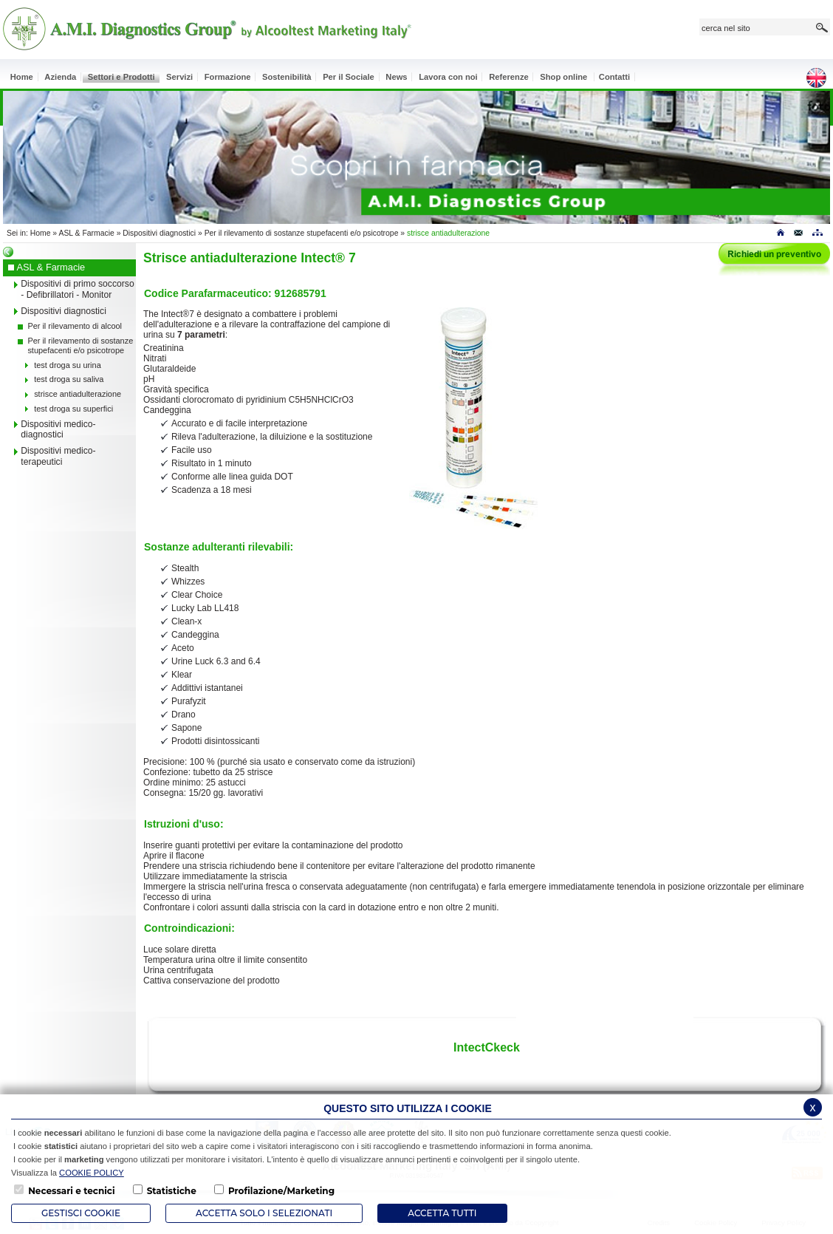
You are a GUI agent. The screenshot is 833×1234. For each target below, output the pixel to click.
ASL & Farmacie (86, 233)
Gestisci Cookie (80, 1212)
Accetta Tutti (442, 1212)
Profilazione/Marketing (281, 1190)
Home (40, 233)
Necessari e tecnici (71, 1190)
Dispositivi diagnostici (159, 233)
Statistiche (171, 1190)
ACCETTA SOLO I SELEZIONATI (264, 1212)
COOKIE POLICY (91, 1172)
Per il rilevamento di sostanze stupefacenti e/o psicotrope (302, 233)
